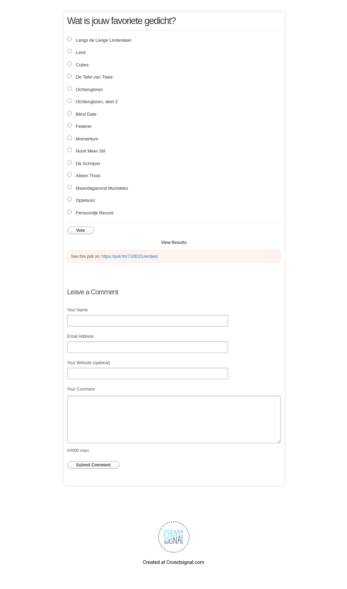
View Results (174, 242)
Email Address (80, 336)
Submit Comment (93, 465)
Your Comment (81, 389)
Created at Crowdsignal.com (173, 562)
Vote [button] (80, 230)
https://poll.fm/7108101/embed (129, 256)
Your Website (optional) (88, 362)
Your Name (77, 310)
